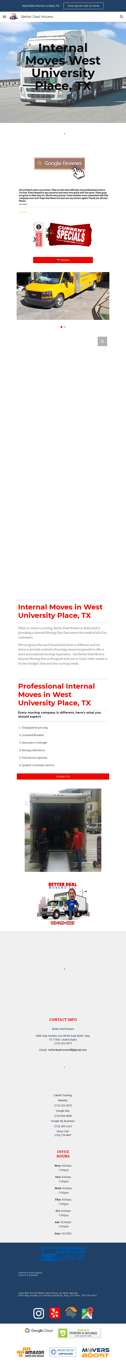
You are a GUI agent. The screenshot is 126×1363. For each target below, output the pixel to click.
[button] (4, 17)
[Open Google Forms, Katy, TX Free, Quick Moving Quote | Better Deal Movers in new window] (102, 341)
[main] (63, 66)
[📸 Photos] (63, 260)
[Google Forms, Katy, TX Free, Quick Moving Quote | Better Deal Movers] (63, 463)
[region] (63, 6)
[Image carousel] (63, 300)
